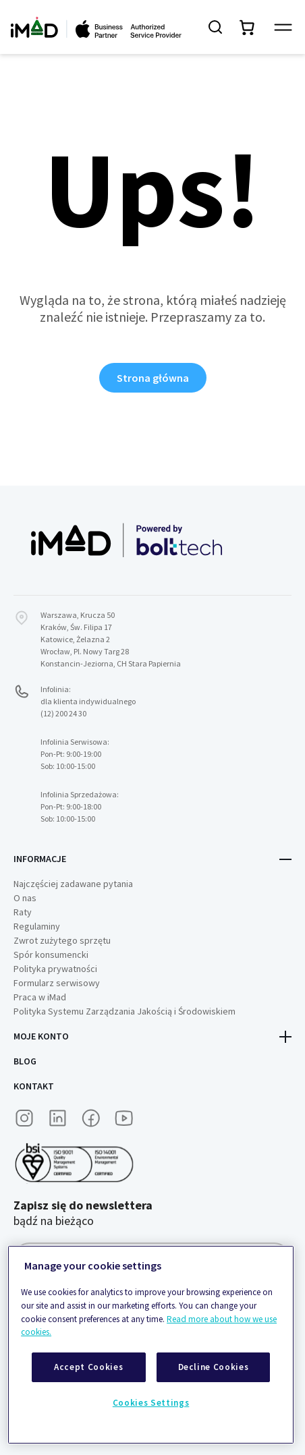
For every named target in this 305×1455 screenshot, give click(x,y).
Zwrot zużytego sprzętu (62, 940)
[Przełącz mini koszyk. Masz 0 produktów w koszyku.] (248, 27)
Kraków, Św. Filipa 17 (76, 627)
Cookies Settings (151, 1402)
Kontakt (33, 1086)
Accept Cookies (88, 1367)
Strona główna (153, 377)
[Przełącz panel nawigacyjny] (283, 27)
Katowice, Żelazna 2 (75, 639)
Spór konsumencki (50, 954)
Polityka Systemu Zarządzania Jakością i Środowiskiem (124, 1011)
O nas (24, 898)
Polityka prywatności (55, 969)
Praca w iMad (39, 997)
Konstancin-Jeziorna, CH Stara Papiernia (110, 663)
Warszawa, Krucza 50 (77, 615)
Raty (22, 912)
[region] (150, 1344)
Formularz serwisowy (56, 983)
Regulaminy (36, 926)
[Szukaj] (215, 27)
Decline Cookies (213, 1367)
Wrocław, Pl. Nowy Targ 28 (84, 651)
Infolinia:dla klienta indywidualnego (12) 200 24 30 (88, 701)
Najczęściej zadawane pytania (73, 884)
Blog (24, 1061)
